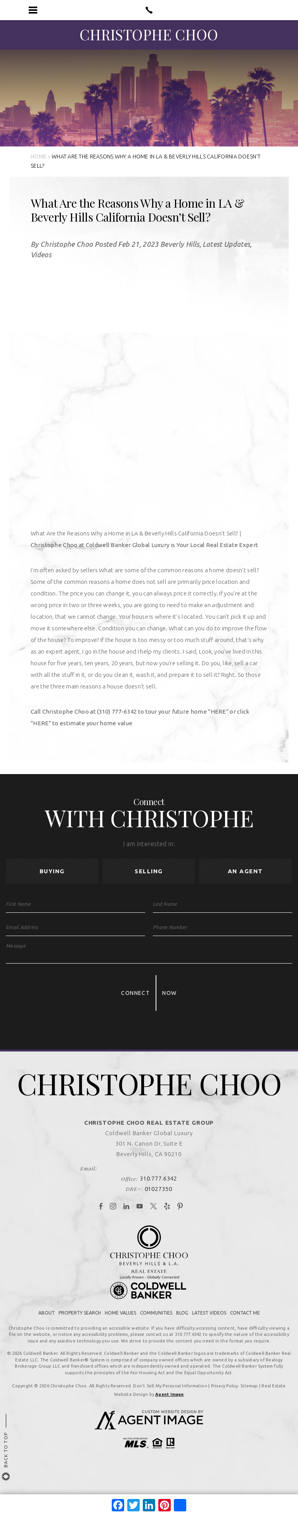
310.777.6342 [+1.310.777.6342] (158, 1185)
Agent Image (169, 1401)
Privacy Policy (224, 1392)
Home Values (120, 1319)
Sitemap (249, 1392)
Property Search (80, 1319)
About (46, 1319)
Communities (156, 1319)
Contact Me (245, 1319)
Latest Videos (209, 1319)
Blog (182, 1319)
